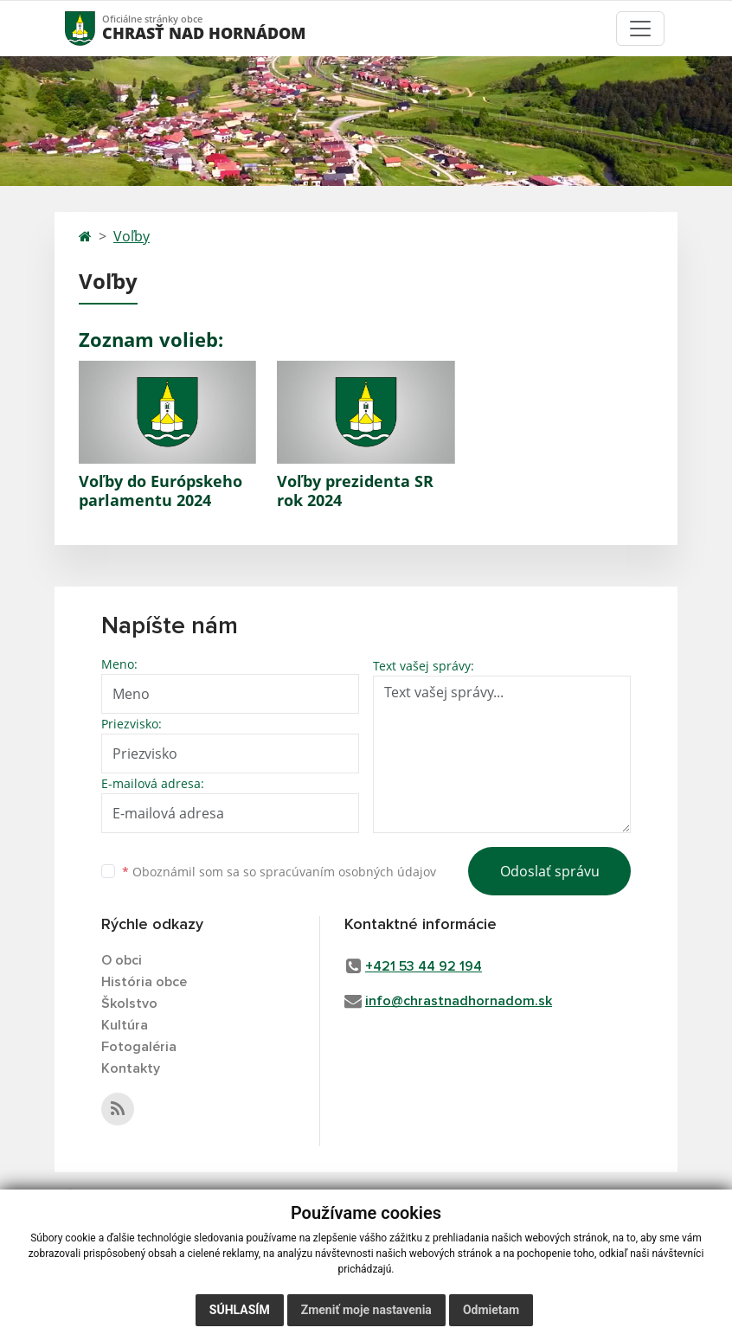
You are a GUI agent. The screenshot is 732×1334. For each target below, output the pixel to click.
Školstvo (129, 1003)
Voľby (131, 236)
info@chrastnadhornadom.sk (458, 1001)
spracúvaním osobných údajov (348, 871)
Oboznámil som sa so (279, 871)
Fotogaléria (139, 1047)
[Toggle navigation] (640, 28)
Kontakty (130, 1068)
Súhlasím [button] (239, 1310)
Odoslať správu (550, 871)
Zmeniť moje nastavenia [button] (366, 1310)
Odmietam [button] (491, 1310)
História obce (144, 982)
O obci (121, 960)
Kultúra (124, 1025)
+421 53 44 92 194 (423, 966)
